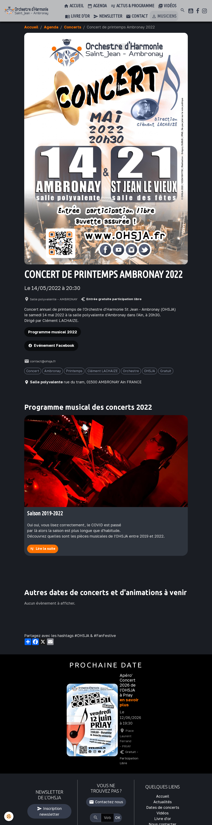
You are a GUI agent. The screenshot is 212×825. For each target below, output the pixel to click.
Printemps (74, 371)
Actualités (162, 801)
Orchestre (131, 371)
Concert (32, 371)
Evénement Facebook (54, 345)
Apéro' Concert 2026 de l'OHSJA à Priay (128, 685)
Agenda (97, 6)
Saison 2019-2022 (45, 513)
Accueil (74, 6)
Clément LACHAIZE (103, 371)
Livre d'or (77, 16)
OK (117, 817)
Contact (137, 16)
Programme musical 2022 (52, 332)
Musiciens (164, 16)
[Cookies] (8, 816)
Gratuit (165, 371)
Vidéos (167, 6)
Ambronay (52, 371)
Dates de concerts (162, 807)
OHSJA (149, 371)
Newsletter (107, 16)
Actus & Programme (132, 6)
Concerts (72, 27)
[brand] (26, 11)
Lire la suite (45, 548)
